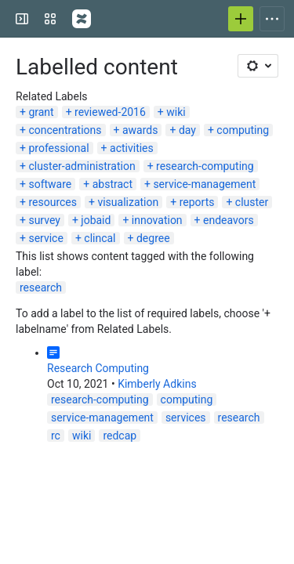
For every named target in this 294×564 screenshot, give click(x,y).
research (41, 287)
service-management (204, 184)
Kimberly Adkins (157, 384)
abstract (112, 184)
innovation (157, 220)
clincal (99, 238)
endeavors (228, 220)
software (49, 184)
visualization (127, 202)
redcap (119, 435)
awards (140, 130)
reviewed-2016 (110, 112)
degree (153, 238)
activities (132, 148)
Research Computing (98, 368)
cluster (251, 202)
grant (40, 112)
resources (52, 202)
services (185, 417)
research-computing (205, 166)
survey (44, 220)
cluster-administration (81, 166)
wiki (175, 112)
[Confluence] (81, 18)
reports (197, 202)
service (45, 238)
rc (55, 435)
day (187, 130)
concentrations (64, 130)
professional (58, 148)
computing (242, 130)
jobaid (96, 220)
